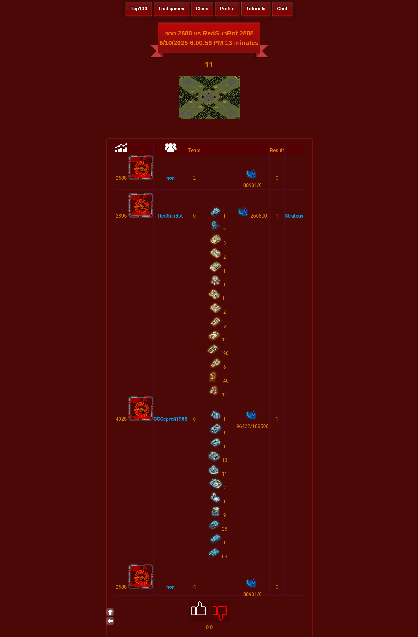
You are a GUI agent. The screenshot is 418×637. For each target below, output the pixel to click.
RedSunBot (170, 216)
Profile (227, 9)
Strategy (294, 216)
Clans (202, 9)
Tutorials (256, 9)
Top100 (139, 9)
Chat (282, 9)
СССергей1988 (170, 419)
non (170, 178)
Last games (171, 9)
